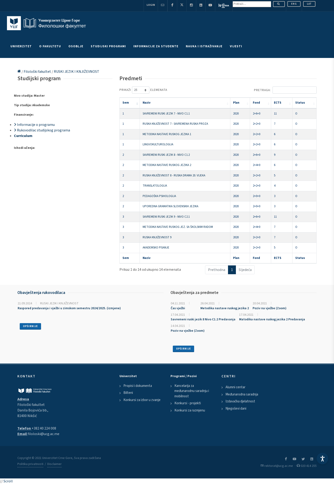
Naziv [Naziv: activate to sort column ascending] (147, 103)
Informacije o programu (34, 124)
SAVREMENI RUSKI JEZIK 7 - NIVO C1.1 (166, 113)
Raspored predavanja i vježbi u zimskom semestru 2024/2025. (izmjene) (69, 308)
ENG (294, 4)
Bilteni (128, 392)
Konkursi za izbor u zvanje (142, 400)
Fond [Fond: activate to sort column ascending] (256, 103)
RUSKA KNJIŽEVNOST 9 (157, 237)
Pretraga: (285, 90)
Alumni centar (235, 387)
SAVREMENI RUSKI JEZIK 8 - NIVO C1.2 (166, 155)
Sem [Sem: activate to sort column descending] (125, 103)
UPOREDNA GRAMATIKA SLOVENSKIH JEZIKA (170, 206)
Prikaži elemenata (143, 90)
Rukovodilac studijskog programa (42, 130)
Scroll (8, 481)
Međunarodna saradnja (241, 394)
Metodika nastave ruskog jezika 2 (224, 308)
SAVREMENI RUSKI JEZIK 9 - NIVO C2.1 (166, 217)
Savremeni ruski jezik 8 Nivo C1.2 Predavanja (203, 319)
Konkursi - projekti (187, 403)
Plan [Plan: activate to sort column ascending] (236, 103)
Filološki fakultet (38, 71)
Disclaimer (54, 464)
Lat (309, 4)
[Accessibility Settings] (322, 458)
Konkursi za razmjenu (189, 410)
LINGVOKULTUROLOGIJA (158, 144)
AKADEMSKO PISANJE (156, 247)
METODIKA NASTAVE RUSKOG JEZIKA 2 (167, 165)
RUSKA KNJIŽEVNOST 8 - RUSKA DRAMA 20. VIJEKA (174, 175)
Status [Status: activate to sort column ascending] (300, 103)
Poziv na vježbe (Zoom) (269, 308)
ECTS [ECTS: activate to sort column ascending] (277, 103)
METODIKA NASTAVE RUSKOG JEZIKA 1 (167, 134)
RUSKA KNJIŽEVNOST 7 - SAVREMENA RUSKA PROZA (175, 124)
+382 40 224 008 (44, 428)
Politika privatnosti (30, 464)
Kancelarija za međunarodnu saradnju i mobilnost (191, 391)
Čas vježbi (178, 308)
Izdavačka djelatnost (240, 401)
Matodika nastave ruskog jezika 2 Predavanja (272, 319)
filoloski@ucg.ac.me (43, 433)
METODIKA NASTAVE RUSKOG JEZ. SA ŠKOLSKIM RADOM (178, 227)
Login (151, 5)
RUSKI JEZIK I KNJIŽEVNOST (76, 71)
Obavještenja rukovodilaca (41, 293)
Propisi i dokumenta (137, 385)
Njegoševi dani (235, 408)
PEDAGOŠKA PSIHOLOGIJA (159, 196)
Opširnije (30, 326)
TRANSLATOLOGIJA (155, 186)
